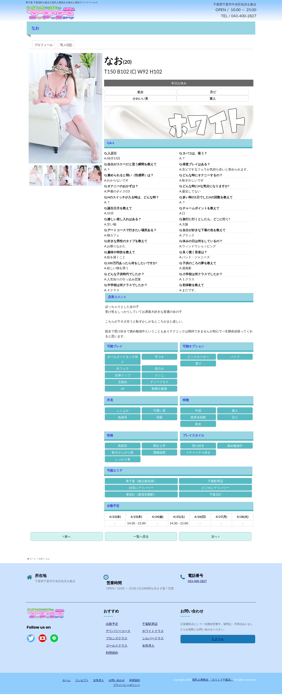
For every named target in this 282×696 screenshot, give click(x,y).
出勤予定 (112, 625)
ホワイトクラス (153, 633)
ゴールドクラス (116, 647)
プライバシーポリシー (126, 687)
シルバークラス (153, 640)
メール (218, 641)
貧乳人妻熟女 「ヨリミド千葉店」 (212, 681)
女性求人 (148, 647)
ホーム (66, 682)
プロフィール (43, 47)
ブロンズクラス (116, 640)
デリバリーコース (118, 633)
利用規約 (112, 654)
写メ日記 (66, 47)
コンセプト (82, 682)
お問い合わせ (117, 682)
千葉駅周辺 (150, 625)
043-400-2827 (197, 583)
